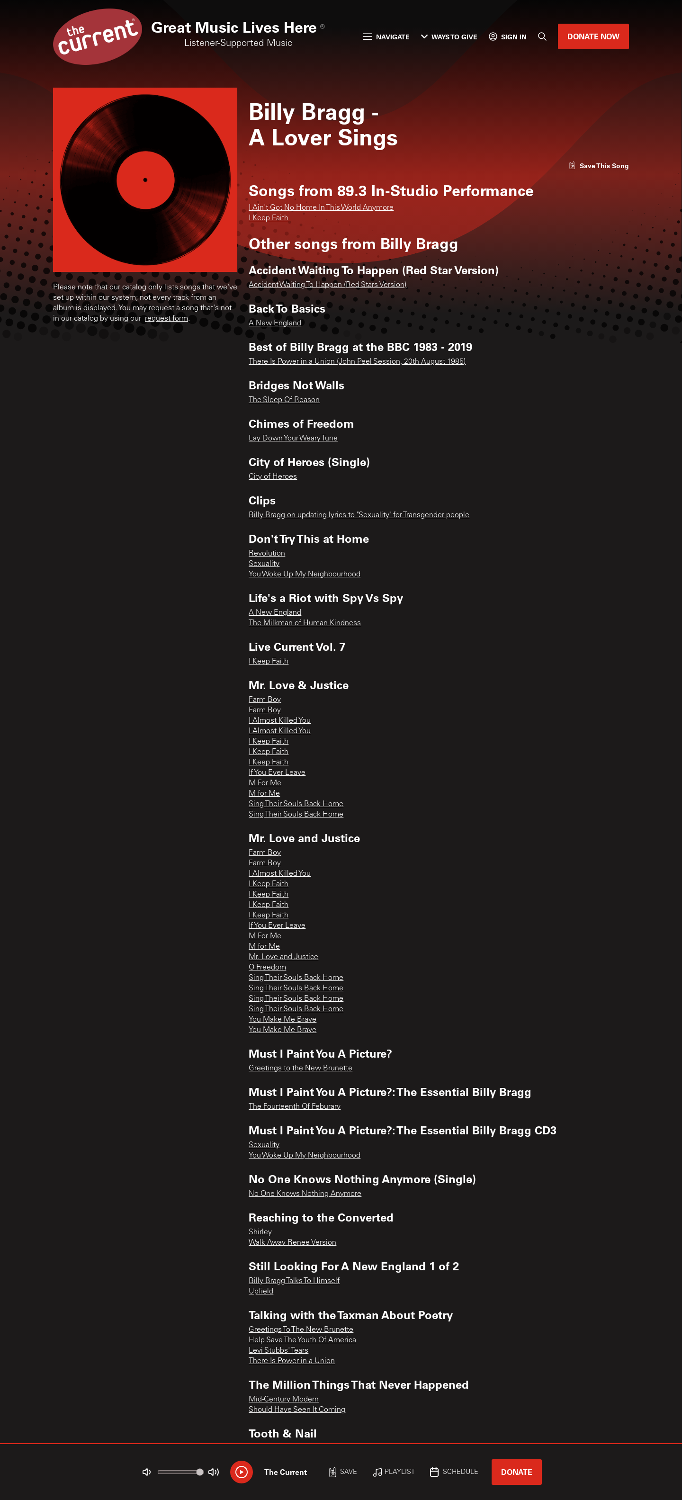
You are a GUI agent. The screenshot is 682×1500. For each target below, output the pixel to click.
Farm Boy (265, 700)
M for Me (264, 794)
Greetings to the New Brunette (300, 1068)
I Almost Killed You (280, 721)
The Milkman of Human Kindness (305, 623)
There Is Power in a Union (292, 1361)
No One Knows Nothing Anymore (305, 1194)
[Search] (542, 36)
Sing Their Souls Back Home (296, 804)
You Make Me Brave (282, 1020)
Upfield (261, 1291)
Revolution (267, 553)
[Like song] (598, 165)
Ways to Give (449, 36)
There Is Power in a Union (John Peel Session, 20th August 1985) (357, 362)
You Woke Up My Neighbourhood (304, 574)
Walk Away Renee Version (292, 1243)
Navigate (386, 36)
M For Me (265, 783)
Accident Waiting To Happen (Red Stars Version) (327, 285)
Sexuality (264, 564)
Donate (516, 1472)
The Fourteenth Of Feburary (295, 1107)
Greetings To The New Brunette (301, 1330)
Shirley (260, 1232)
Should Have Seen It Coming (297, 1410)
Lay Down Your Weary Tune (293, 438)
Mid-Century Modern (284, 1399)
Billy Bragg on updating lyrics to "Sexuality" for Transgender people (359, 515)
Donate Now (593, 36)
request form (166, 319)
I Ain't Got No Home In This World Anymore (321, 208)
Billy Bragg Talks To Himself (294, 1281)
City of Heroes (273, 477)
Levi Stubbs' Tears (278, 1351)
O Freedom (267, 967)
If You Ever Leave (277, 773)
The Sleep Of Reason (284, 400)
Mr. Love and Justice (283, 957)
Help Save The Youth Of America (302, 1340)
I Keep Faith (268, 218)
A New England (275, 323)
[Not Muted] (146, 1472)
